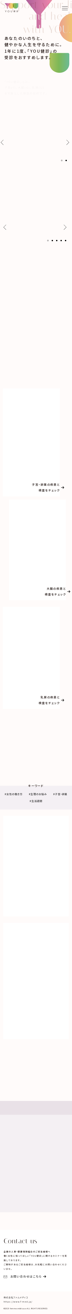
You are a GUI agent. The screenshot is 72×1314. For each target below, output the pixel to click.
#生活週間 (36, 801)
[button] (61, 160)
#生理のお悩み (38, 794)
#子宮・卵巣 (60, 794)
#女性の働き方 (13, 794)
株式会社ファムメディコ (16, 1297)
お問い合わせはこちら (23, 1276)
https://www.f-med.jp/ (18, 1301)
